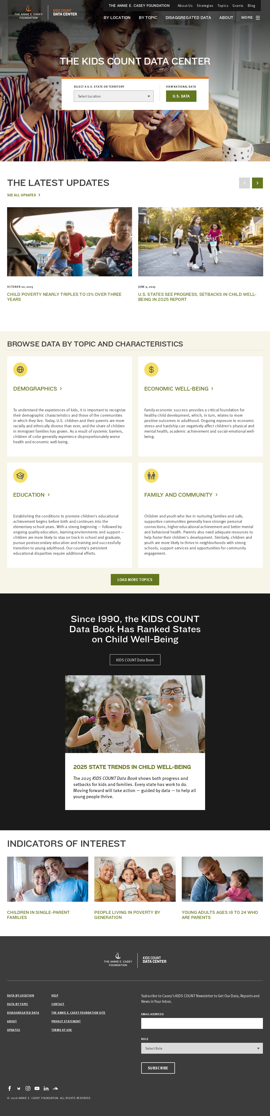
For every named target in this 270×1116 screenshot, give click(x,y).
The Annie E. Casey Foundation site (78, 1012)
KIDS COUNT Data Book (135, 659)
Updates (13, 1030)
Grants (237, 5)
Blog (251, 5)
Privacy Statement (66, 1021)
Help (54, 995)
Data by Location (20, 995)
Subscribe (158, 1068)
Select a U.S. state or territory (99, 86)
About (226, 17)
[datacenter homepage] (65, 12)
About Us (185, 5)
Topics (223, 5)
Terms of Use (61, 1030)
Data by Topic (17, 1004)
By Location (117, 17)
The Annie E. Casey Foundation (139, 6)
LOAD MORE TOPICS (135, 579)
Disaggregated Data (188, 17)
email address (152, 1014)
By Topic (148, 17)
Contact (57, 1004)
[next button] (257, 183)
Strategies (205, 5)
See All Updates (21, 194)
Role (145, 1039)
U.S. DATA (181, 96)
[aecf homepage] (28, 12)
